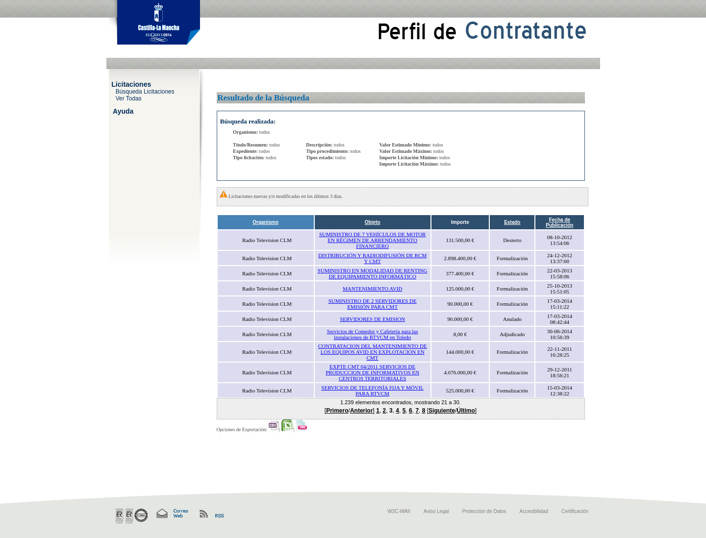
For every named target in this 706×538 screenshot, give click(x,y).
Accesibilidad (534, 511)
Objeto (372, 222)
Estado (512, 222)
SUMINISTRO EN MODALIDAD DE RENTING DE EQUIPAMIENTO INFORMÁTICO (373, 273)
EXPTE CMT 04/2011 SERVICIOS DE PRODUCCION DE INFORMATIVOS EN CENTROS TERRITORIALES (372, 372)
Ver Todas (129, 98)
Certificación (574, 511)
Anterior (361, 410)
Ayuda (123, 111)
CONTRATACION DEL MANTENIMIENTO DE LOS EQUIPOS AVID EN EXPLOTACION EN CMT (372, 352)
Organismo (265, 222)
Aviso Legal (436, 511)
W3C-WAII (398, 511)
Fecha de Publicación (559, 222)
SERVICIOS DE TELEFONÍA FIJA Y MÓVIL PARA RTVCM (372, 390)
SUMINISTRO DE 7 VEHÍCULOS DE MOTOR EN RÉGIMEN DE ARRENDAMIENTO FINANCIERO (372, 240)
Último (465, 410)
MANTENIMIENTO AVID (373, 289)
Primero (337, 410)
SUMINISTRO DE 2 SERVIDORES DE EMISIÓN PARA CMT (372, 304)
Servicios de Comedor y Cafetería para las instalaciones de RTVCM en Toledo (372, 334)
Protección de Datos (484, 511)
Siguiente (442, 410)
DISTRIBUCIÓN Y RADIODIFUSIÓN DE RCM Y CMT (372, 258)
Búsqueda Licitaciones (145, 91)
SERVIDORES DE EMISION (372, 319)
